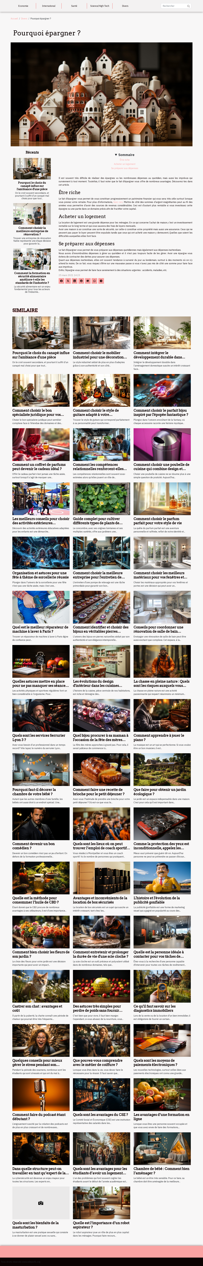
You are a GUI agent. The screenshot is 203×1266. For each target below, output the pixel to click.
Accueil (14, 18)
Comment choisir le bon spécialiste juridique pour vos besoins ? (36, 414)
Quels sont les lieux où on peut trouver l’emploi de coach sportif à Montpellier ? (101, 848)
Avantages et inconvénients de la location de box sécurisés (100, 900)
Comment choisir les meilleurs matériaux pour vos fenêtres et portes (159, 577)
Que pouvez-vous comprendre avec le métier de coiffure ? (97, 1062)
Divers (125, 5)
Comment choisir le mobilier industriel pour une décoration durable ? (98, 357)
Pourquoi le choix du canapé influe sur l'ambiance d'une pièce (32, 186)
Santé (74, 5)
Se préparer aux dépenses (124, 168)
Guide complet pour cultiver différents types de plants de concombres (96, 523)
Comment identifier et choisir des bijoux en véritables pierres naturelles (100, 631)
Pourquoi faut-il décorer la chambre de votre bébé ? (34, 792)
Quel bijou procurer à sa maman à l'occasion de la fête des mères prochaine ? (100, 739)
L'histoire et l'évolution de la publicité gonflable (157, 900)
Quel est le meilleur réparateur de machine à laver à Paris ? (40, 629)
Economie (23, 5)
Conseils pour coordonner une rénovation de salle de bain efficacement (158, 631)
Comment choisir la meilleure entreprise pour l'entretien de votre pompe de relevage (98, 577)
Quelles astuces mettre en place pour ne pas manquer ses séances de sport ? (39, 685)
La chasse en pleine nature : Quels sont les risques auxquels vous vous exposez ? (161, 685)
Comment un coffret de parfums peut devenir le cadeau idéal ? (39, 467)
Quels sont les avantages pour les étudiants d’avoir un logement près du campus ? (100, 1173)
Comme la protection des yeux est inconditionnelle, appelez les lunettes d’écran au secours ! (161, 848)
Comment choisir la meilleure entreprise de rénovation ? (32, 231)
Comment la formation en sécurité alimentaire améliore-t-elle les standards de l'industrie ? (32, 278)
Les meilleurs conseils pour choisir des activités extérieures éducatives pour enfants (40, 523)
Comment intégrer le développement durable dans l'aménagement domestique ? (158, 357)
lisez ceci (118, 202)
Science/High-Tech (99, 5)
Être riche (125, 159)
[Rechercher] (176, 6)
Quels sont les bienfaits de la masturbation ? (35, 1225)
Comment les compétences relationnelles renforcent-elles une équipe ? (98, 469)
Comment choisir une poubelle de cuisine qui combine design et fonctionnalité (161, 469)
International (48, 5)
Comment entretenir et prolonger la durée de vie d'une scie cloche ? (101, 954)
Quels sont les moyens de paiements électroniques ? (155, 1062)
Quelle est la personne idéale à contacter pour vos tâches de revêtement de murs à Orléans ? (160, 956)
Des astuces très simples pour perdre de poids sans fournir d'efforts (97, 1010)
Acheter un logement (124, 164)
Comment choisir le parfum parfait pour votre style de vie (158, 521)
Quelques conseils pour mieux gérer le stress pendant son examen (37, 1064)
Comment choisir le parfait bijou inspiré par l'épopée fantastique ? (161, 412)
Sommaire (126, 154)
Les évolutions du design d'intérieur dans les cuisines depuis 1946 (96, 685)
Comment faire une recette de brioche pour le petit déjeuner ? (98, 792)
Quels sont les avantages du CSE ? (100, 1115)
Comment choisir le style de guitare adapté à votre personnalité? (96, 414)
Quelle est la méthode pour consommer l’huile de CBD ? (35, 900)
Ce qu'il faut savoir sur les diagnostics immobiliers (155, 1008)
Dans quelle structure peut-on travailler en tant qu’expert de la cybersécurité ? (39, 1173)
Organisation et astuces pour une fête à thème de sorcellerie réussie (40, 575)
